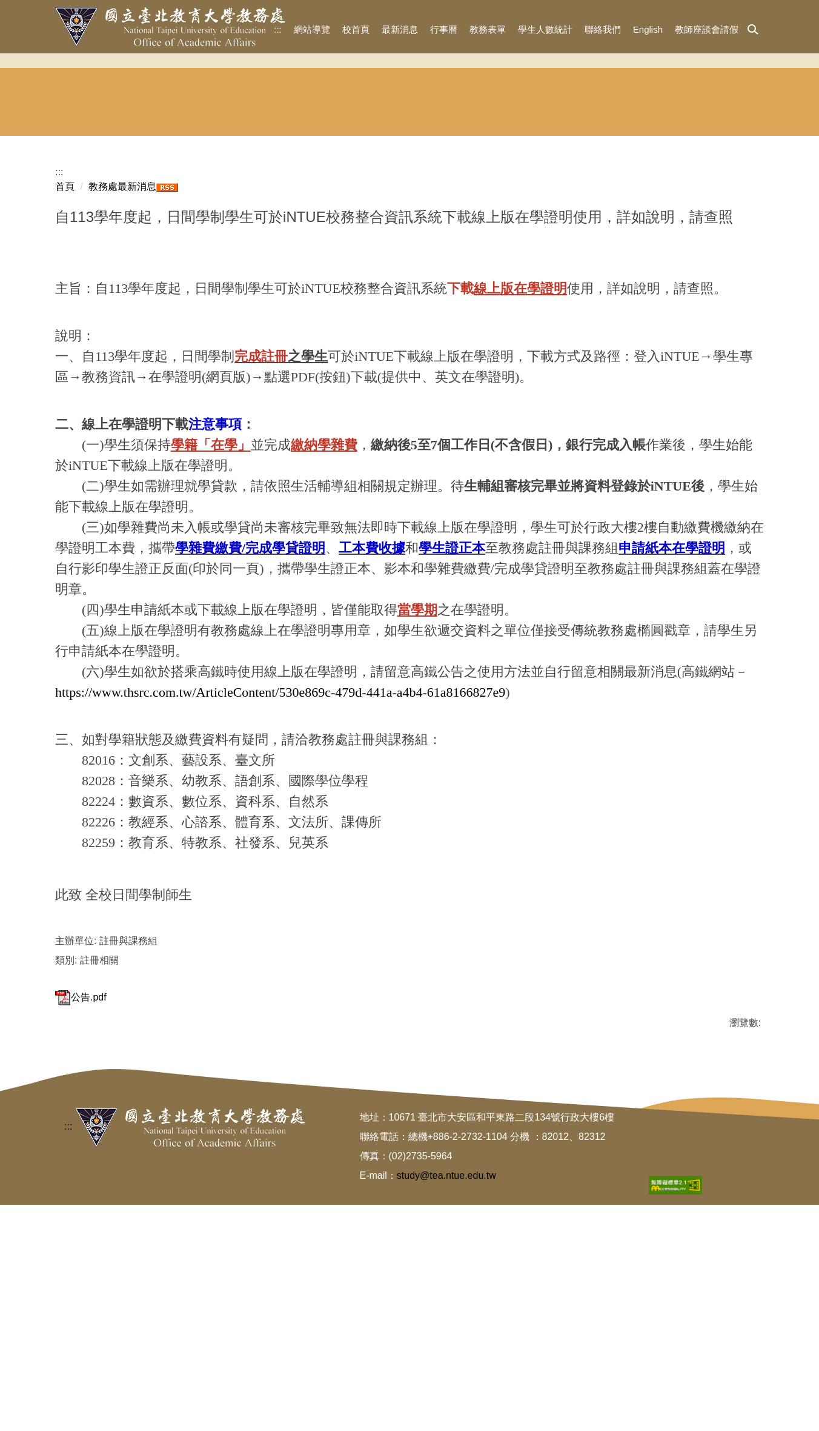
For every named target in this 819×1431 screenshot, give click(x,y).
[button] (753, 30)
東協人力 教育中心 (718, 268)
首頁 (65, 351)
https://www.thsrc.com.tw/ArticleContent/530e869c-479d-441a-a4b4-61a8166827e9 (280, 857)
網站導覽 (312, 29)
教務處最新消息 (122, 351)
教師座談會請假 (706, 29)
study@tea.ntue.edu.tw (446, 1401)
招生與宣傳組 (223, 268)
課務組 (471, 268)
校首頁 (356, 29)
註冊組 (347, 268)
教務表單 (487, 29)
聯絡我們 (603, 29)
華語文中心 (595, 268)
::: (278, 29)
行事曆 (443, 29)
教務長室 (100, 268)
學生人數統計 (545, 29)
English (648, 29)
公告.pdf (81, 1162)
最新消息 (400, 29)
